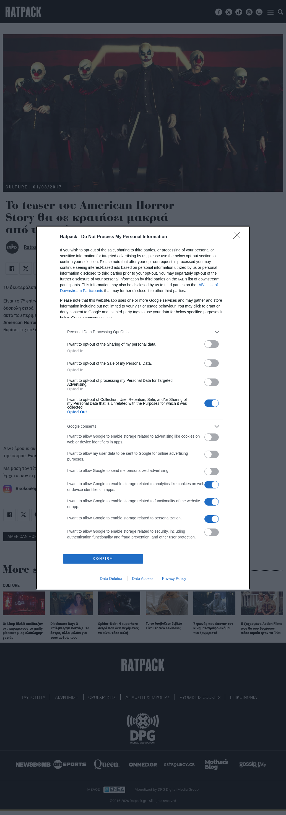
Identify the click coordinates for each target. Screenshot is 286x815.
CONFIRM (103, 559)
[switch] (211, 344)
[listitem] (143, 332)
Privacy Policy (174, 578)
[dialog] (143, 407)
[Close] (238, 237)
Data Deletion (111, 578)
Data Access (143, 578)
